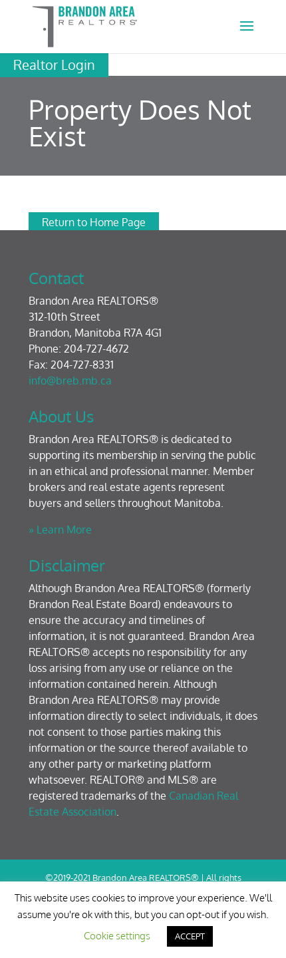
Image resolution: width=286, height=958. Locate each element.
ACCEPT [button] (190, 936)
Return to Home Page (94, 222)
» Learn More (60, 529)
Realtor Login (54, 64)
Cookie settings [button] (117, 935)
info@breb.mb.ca (70, 380)
